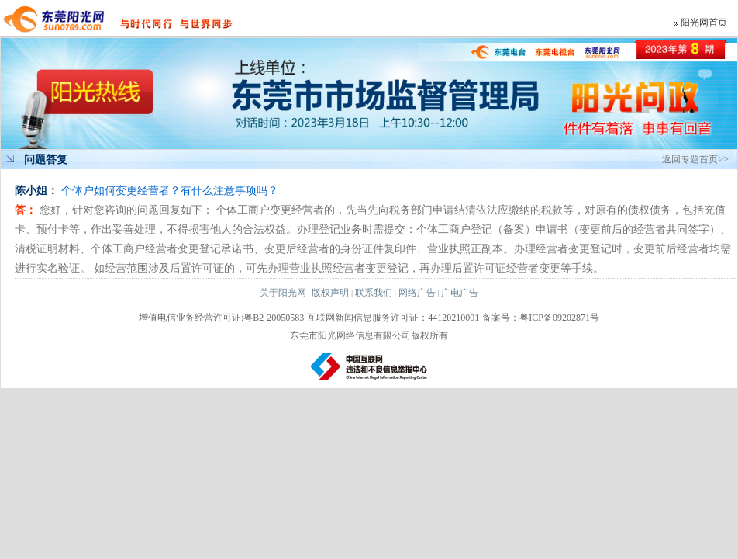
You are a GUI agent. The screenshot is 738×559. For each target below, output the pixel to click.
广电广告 (459, 292)
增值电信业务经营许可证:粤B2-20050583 (221, 317)
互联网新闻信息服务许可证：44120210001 (393, 317)
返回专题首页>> (695, 159)
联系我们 (373, 292)
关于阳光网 (283, 292)
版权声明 (330, 292)
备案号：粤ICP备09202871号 (540, 317)
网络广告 (417, 292)
